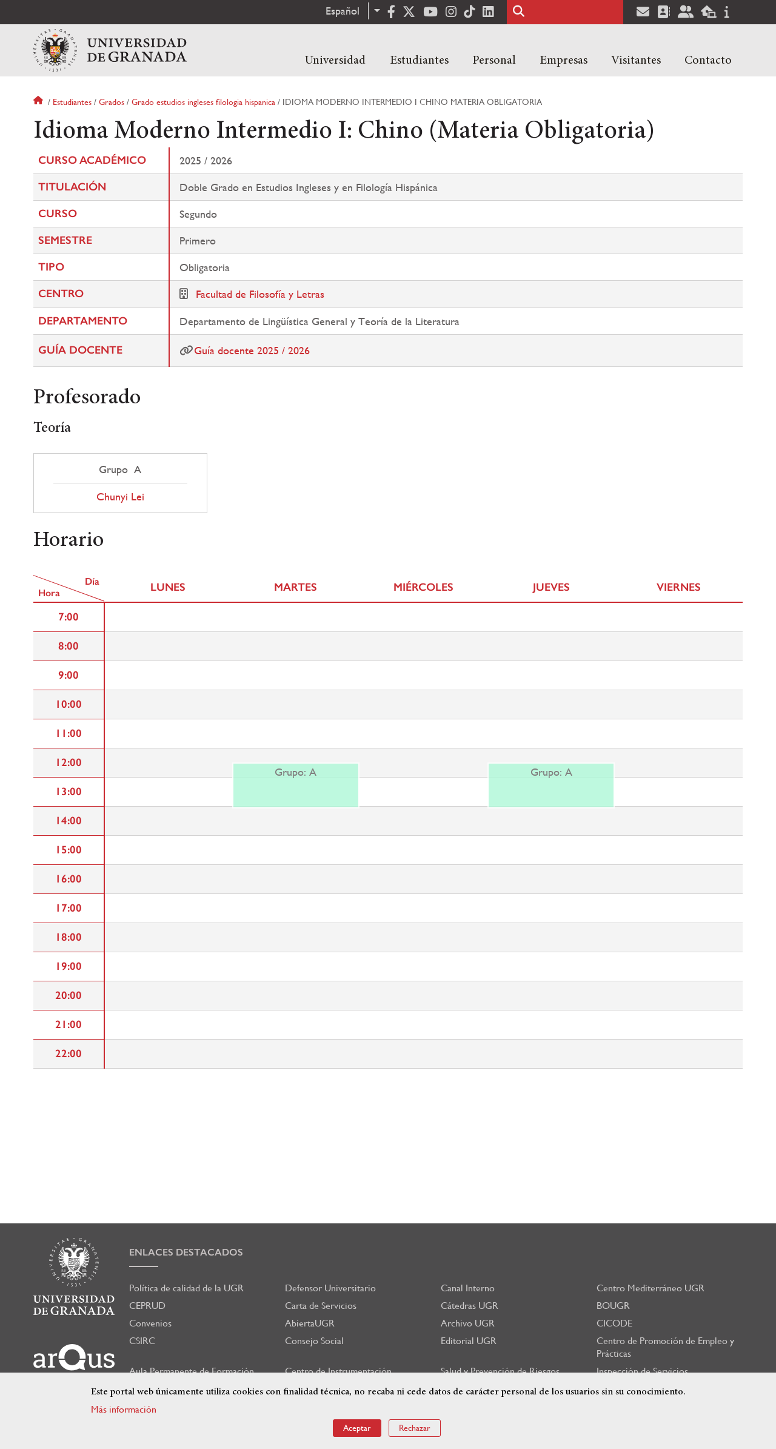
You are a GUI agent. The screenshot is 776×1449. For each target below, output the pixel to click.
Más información (123, 1409)
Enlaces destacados (186, 1252)
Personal (494, 61)
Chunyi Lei (120, 497)
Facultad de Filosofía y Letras (260, 293)
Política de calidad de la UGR (186, 1288)
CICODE (614, 1323)
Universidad (335, 61)
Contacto (708, 61)
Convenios (150, 1323)
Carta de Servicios (320, 1305)
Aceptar (357, 1428)
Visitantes (636, 61)
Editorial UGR (469, 1340)
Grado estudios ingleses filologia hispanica (203, 102)
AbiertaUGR (310, 1323)
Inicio (39, 102)
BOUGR (613, 1305)
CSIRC (142, 1340)
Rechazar (414, 1428)
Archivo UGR (468, 1323)
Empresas (563, 61)
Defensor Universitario (330, 1288)
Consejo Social (314, 1340)
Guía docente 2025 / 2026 (252, 350)
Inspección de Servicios (642, 1371)
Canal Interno (468, 1288)
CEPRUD (147, 1305)
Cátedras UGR (469, 1305)
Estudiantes (419, 61)
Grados (111, 102)
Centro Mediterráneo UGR (650, 1288)
